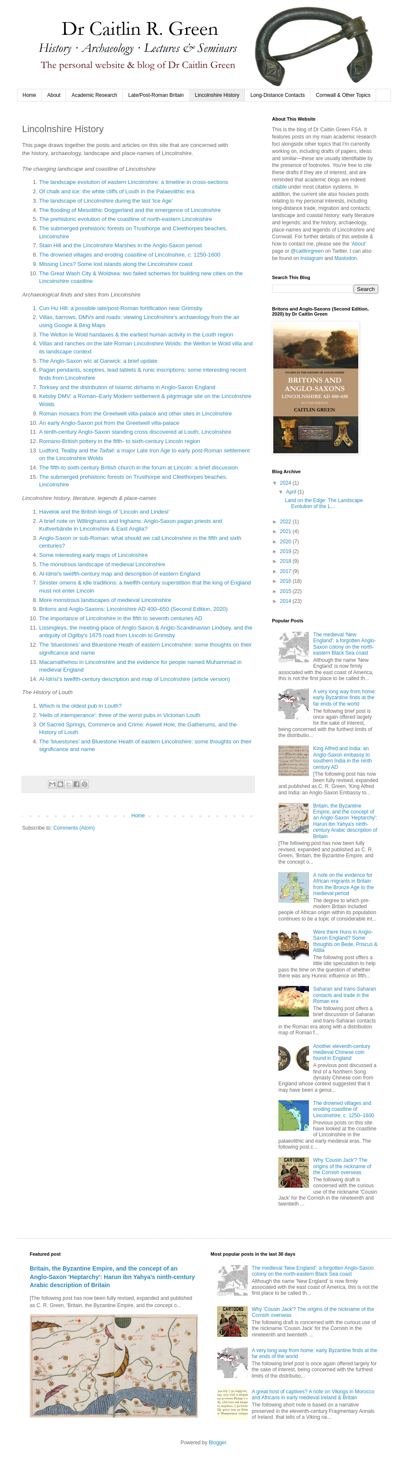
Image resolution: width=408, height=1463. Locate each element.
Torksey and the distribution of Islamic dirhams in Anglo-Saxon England (127, 387)
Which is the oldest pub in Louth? (80, 706)
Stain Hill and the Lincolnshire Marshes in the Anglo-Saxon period (120, 245)
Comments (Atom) (73, 828)
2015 (286, 591)
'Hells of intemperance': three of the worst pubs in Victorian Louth (119, 715)
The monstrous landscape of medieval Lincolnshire (102, 564)
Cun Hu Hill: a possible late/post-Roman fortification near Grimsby (120, 308)
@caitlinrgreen (307, 251)
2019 (286, 551)
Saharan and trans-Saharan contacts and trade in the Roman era (344, 995)
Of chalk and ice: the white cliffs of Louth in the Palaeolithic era (117, 191)
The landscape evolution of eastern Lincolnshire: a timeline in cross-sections (133, 182)
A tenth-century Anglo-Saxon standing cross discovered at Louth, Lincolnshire (135, 432)
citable (279, 187)
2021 (286, 531)
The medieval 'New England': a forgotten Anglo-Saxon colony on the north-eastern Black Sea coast (344, 644)
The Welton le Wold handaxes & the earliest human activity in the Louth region (136, 334)
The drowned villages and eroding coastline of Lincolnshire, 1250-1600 (130, 254)
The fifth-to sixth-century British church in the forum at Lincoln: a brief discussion (138, 467)
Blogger (217, 1443)
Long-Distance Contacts (277, 95)
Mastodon (345, 258)
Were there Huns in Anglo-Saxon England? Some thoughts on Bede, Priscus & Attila (345, 941)
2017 (286, 571)
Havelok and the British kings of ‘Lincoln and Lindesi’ (104, 511)
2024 (286, 483)
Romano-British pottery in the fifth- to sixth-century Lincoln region (119, 441)
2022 (286, 522)
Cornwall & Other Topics (343, 95)
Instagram (311, 258)
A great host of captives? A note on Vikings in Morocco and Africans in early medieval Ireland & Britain (313, 1395)
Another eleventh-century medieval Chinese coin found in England (341, 1052)
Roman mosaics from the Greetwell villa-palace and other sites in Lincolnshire (135, 413)
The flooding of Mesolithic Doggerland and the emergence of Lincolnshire (130, 210)
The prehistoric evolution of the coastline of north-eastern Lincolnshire (125, 219)
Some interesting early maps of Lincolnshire (93, 555)
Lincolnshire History (217, 95)
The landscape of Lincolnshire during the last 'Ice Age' (106, 201)
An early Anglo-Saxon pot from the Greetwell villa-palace (109, 423)
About (53, 95)
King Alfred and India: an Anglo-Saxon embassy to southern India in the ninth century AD (342, 758)
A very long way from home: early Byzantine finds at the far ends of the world (344, 698)
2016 (286, 581)
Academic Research (94, 95)
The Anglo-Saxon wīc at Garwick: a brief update (98, 361)
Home (29, 95)
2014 (286, 601)
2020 (286, 542)
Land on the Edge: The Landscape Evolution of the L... (324, 503)
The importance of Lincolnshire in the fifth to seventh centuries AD (120, 618)
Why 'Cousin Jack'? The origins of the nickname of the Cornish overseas (342, 1166)
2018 (286, 561)
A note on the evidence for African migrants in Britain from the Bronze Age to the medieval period (343, 884)
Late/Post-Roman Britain (156, 95)
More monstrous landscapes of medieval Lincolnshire (105, 600)
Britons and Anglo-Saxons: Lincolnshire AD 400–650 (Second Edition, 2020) (133, 609)
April (292, 492)
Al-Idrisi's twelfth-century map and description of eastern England (119, 574)
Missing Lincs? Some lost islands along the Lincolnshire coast (116, 264)
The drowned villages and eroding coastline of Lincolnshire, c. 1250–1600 (343, 1109)
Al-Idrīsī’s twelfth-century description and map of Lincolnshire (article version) (134, 679)
